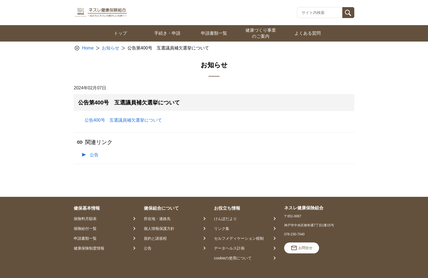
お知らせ (110, 48)
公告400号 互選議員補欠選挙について (123, 120)
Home (88, 48)
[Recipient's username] (320, 12)
